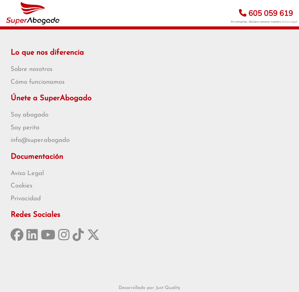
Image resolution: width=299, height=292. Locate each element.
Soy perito (25, 127)
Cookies (22, 186)
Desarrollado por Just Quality (149, 288)
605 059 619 (266, 13)
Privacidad (26, 198)
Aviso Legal (289, 22)
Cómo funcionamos (38, 82)
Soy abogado (29, 115)
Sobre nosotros (32, 69)
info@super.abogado (40, 140)
